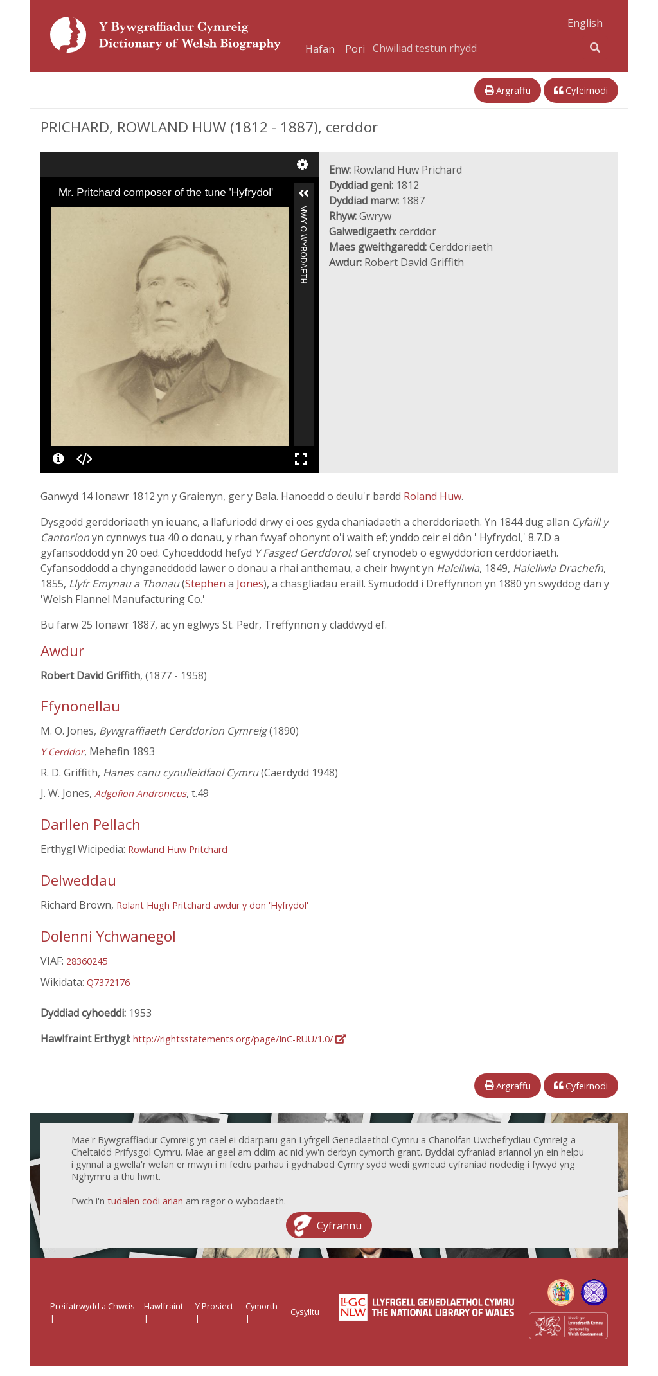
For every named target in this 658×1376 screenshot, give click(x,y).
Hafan (320, 49)
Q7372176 (108, 982)
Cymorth (261, 1306)
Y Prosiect (214, 1306)
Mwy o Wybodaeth (303, 210)
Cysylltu (304, 1312)
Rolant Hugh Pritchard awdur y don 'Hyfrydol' (212, 905)
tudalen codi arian (145, 1201)
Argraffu (508, 90)
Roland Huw (432, 496)
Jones (249, 583)
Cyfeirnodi (581, 90)
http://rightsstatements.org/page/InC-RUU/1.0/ (239, 1039)
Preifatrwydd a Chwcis (92, 1306)
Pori (355, 49)
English (585, 23)
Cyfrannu (339, 1225)
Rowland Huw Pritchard (177, 849)
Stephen (206, 583)
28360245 (86, 961)
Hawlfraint (163, 1306)
